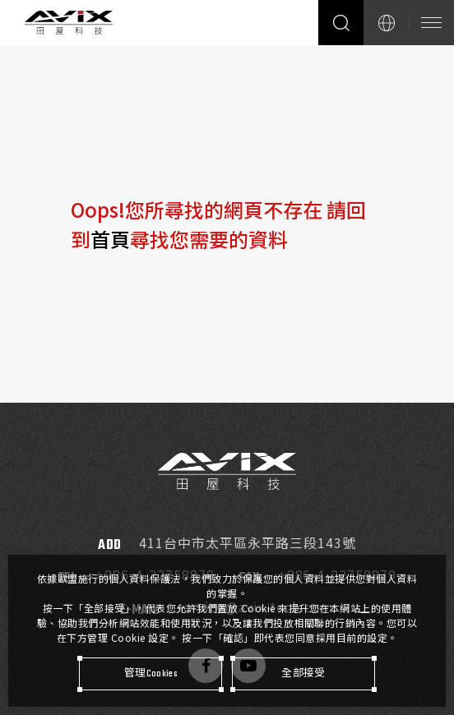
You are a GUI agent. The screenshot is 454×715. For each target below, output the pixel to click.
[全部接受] (303, 673)
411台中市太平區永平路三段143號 (247, 543)
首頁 (110, 238)
